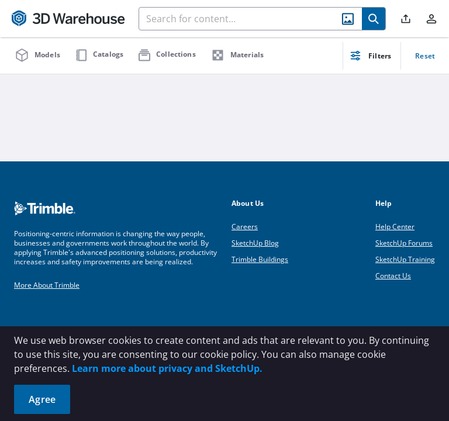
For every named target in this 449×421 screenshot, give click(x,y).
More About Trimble (47, 285)
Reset (425, 56)
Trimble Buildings (260, 259)
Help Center (395, 227)
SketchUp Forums (404, 243)
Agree (42, 399)
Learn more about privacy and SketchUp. (167, 368)
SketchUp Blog (255, 243)
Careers (245, 227)
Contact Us (393, 276)
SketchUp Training (405, 259)
